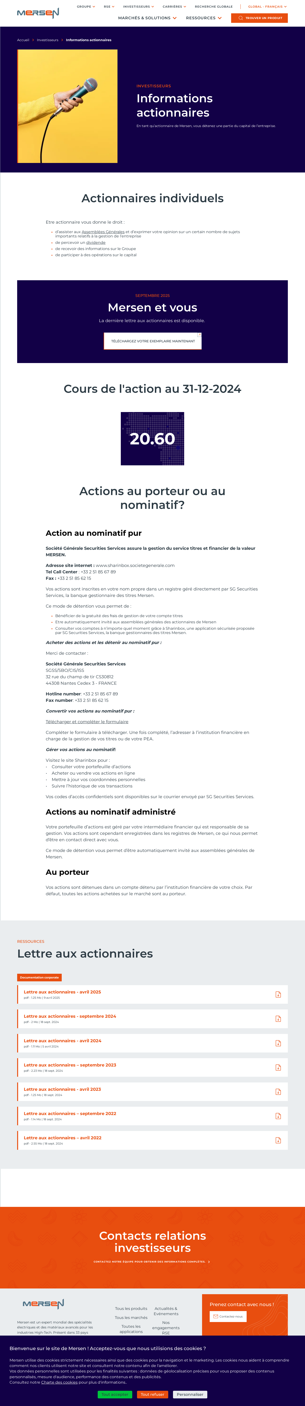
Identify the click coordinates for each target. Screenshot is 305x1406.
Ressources (201, 18)
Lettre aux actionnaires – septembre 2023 (70, 1065)
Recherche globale (214, 6)
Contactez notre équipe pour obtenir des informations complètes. (150, 1261)
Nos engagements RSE (166, 1327)
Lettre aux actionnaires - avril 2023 (62, 1089)
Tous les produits (131, 1308)
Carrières (172, 6)
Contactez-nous (231, 1316)
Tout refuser (152, 1394)
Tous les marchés (131, 1317)
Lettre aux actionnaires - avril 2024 (62, 1040)
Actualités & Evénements (166, 1311)
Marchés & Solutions (144, 18)
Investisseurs (136, 6)
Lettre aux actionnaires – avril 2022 (63, 1138)
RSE (107, 6)
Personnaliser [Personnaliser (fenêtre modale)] (190, 1394)
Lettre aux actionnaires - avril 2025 (62, 992)
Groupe (84, 6)
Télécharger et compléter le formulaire (87, 721)
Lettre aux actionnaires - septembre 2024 (70, 1016)
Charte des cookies (59, 1382)
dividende (96, 243)
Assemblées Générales (103, 232)
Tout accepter (115, 1394)
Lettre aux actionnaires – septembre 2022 (70, 1113)
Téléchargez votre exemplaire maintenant (153, 341)
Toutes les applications (131, 1329)
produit (264, 18)
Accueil (23, 40)
